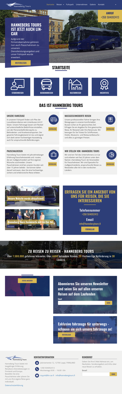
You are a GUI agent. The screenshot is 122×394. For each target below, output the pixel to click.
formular (89, 229)
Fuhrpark (70, 4)
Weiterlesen (20, 62)
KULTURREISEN (75, 92)
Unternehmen (81, 4)
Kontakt (101, 4)
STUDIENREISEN (17, 92)
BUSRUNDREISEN (46, 92)
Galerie (93, 4)
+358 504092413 (110, 17)
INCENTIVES (104, 92)
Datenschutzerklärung (14, 385)
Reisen (59, 4)
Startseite (50, 4)
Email (60, 299)
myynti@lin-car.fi (47, 375)
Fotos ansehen (27, 280)
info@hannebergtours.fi (90, 223)
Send (108, 303)
